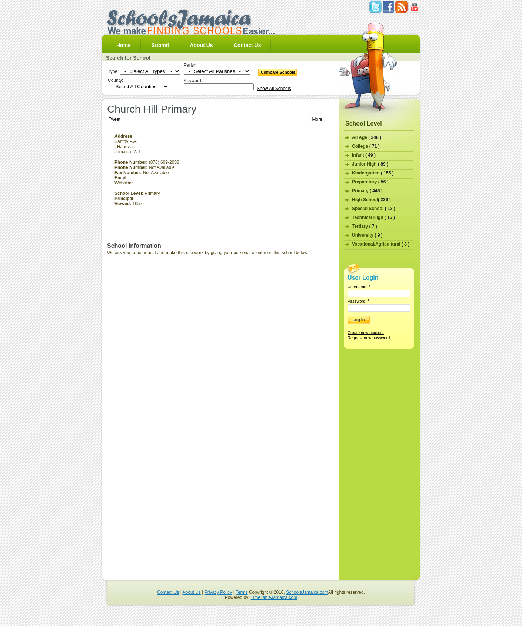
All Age (366, 137)
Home (123, 45)
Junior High (370, 164)
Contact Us (247, 45)
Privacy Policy (218, 592)
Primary (367, 190)
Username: (359, 286)
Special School (373, 208)
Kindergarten (373, 173)
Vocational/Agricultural (380, 244)
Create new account (366, 332)
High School (371, 199)
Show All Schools (274, 88)
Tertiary (364, 226)
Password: (358, 301)
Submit (160, 45)
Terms (242, 592)
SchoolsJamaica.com (307, 592)
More (317, 119)
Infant (364, 155)
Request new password (369, 338)
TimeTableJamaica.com (274, 597)
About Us (201, 45)
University (367, 235)
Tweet (114, 119)
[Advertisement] (271, 185)
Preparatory (370, 181)
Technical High (373, 217)
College (366, 146)
